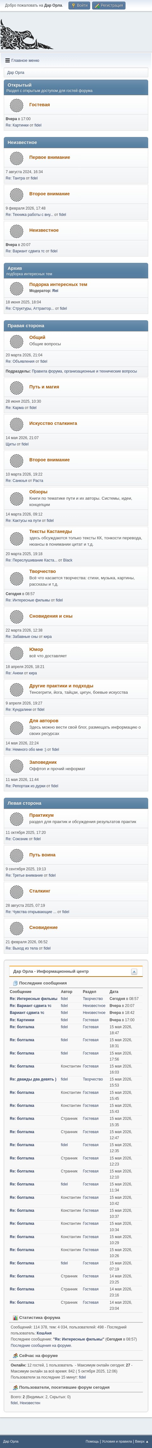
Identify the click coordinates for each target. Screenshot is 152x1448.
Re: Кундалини (19, 709)
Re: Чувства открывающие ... (31, 912)
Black (67, 560)
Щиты (11, 444)
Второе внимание (49, 193)
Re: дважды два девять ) (33, 1079)
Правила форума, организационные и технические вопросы (84, 371)
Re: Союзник (17, 839)
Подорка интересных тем (58, 284)
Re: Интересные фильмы (28, 600)
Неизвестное (44, 230)
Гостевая (39, 104)
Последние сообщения (40, 983)
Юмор (36, 649)
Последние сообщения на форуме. (41, 1345)
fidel (37, 125)
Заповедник (43, 762)
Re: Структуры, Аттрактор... (30, 308)
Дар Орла (11, 1441)
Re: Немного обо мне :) (26, 749)
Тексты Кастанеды (50, 531)
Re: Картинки (18, 125)
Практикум (41, 815)
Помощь (92, 1441)
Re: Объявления (20, 361)
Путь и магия (44, 386)
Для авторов (43, 720)
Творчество (42, 571)
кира (48, 636)
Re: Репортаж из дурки (25, 786)
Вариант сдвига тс (27, 1012)
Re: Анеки (14, 673)
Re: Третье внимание (24, 875)
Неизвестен (30, 1403)
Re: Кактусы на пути (23, 520)
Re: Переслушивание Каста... (31, 560)
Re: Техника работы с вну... (29, 214)
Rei (55, 291)
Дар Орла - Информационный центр (51, 971)
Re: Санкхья (16, 480)
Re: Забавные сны (22, 636)
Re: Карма (15, 408)
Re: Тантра (15, 178)
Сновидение (43, 927)
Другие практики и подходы (61, 685)
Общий (37, 337)
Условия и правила (117, 1441)
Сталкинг (39, 890)
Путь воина (42, 854)
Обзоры (38, 491)
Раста (38, 480)
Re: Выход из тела (22, 948)
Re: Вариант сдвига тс (25, 251)
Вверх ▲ (142, 1441)
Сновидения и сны (51, 616)
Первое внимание (49, 157)
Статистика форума (36, 1317)
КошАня (44, 1333)
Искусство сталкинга (53, 423)
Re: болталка (22, 1027)
